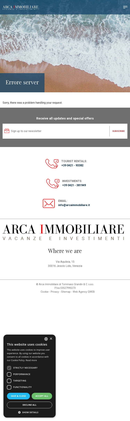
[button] (29, 412)
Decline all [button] (29, 404)
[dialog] (29, 376)
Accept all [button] (41, 396)
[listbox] (46, 339)
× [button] (51, 339)
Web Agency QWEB (84, 291)
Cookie (44, 291)
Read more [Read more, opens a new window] (31, 360)
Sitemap (66, 291)
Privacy (55, 291)
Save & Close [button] (18, 396)
